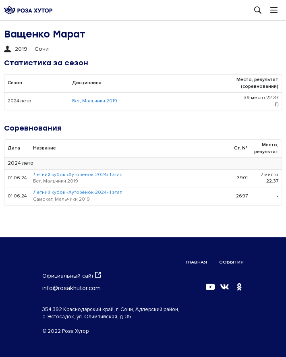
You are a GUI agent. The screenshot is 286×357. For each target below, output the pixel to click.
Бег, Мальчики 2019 (94, 101)
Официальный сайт (71, 275)
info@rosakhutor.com (71, 288)
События (231, 262)
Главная (196, 262)
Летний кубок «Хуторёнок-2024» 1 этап (77, 175)
